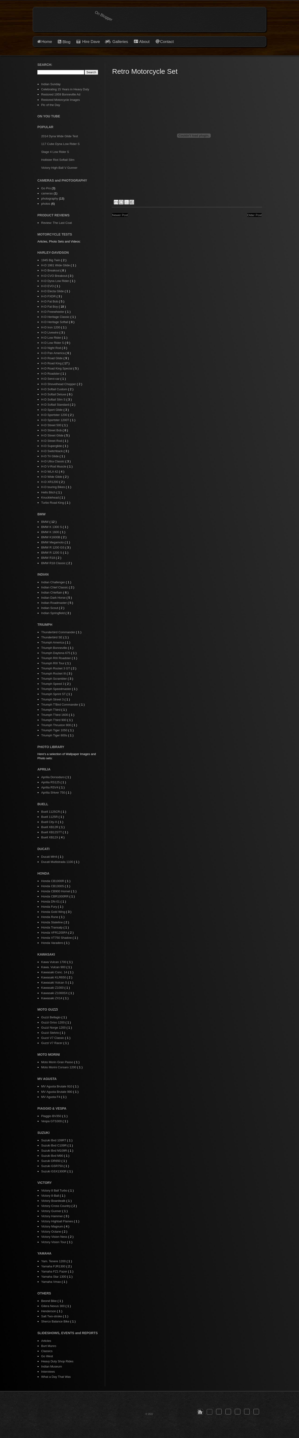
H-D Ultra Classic (53, 461)
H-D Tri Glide (50, 456)
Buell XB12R (50, 827)
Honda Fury (49, 906)
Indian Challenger (53, 582)
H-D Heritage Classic (55, 317)
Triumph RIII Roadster (56, 658)
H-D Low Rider (51, 337)
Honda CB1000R (53, 881)
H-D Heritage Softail (55, 322)
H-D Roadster (51, 373)
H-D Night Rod (51, 348)
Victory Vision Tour (54, 1242)
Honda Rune (50, 917)
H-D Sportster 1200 (54, 415)
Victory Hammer (52, 1216)
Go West (47, 1356)
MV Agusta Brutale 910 (57, 1086)
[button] (200, 1412)
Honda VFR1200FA (54, 932)
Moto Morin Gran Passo (57, 1062)
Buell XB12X (50, 837)
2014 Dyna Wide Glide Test (59, 136)
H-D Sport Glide (52, 409)
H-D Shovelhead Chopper (59, 384)
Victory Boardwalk (53, 1200)
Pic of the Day (50, 105)
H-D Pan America (53, 353)
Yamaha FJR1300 (53, 1266)
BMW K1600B (51, 537)
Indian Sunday (51, 84)
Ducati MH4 (49, 856)
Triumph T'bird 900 (54, 720)
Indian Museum (51, 1366)
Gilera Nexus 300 (53, 1306)
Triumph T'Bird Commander (60, 704)
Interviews (48, 1371)
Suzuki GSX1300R (54, 1171)
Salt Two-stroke (52, 1316)
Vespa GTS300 (52, 1121)
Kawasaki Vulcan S (54, 982)
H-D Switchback (52, 451)
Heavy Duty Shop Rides (57, 1361)
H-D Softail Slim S (53, 399)
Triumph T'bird (51, 709)
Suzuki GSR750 (52, 1166)
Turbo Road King (53, 502)
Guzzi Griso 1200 (53, 1022)
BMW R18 (48, 557)
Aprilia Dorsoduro (53, 777)
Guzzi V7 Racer (52, 1043)
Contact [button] (167, 41)
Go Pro (46, 188)
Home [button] (46, 41)
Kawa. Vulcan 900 (53, 967)
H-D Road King (51, 363)
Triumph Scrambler (54, 678)
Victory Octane (51, 1231)
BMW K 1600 (50, 532)
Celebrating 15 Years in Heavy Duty (65, 89)
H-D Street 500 (51, 425)
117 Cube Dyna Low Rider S (60, 144)
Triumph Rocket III (54, 673)
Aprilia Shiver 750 (53, 792)
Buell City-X (49, 822)
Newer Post (120, 215)
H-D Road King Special (57, 368)
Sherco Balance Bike (55, 1321)
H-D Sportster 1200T (55, 420)
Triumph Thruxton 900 (56, 725)
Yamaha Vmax (51, 1281)
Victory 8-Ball (50, 1195)
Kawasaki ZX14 (52, 998)
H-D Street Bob (52, 430)
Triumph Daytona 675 (56, 653)
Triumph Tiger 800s (54, 735)
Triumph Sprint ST (53, 694)
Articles (46, 1341)
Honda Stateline (52, 922)
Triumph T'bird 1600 (55, 715)
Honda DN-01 (51, 901)
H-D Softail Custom (54, 389)
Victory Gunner (51, 1211)
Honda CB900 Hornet (56, 891)
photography (49, 198)
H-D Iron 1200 (51, 327)
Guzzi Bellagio (51, 1017)
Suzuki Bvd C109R (54, 1145)
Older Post (254, 215)
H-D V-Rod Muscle (54, 466)
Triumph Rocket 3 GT (56, 668)
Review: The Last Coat (56, 223)
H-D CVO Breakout (54, 276)
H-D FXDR (49, 296)
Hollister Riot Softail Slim (57, 160)
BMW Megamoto (52, 542)
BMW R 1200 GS (53, 547)
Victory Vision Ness (54, 1236)
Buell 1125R (49, 817)
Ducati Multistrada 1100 (57, 862)
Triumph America (53, 642)
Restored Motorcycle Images (60, 100)
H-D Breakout (50, 270)
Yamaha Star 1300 (54, 1276)
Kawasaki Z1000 (52, 987)
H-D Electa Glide (52, 291)
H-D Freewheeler (53, 311)
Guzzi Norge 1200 (53, 1027)
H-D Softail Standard (55, 404)
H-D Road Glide (52, 358)
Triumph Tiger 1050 (54, 730)
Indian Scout (50, 608)
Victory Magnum (52, 1226)
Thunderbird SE (52, 637)
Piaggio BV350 (51, 1116)
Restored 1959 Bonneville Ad (60, 94)
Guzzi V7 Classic (53, 1038)
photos (45, 203)
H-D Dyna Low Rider (55, 281)
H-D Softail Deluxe (54, 394)
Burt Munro (48, 1346)
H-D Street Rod (52, 441)
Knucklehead (50, 497)
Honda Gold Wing (53, 912)
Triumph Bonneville (54, 648)
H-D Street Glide (52, 435)
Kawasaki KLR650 (54, 977)
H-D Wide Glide (52, 476)
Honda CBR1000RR (55, 896)
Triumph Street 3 (52, 699)
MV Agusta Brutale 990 (57, 1091)
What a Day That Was (56, 1376)
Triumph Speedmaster (56, 689)
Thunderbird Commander (58, 632)
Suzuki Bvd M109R (54, 1150)
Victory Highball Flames (57, 1221)
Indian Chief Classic (55, 587)
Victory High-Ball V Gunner (59, 167)
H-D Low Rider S (53, 343)
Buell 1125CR (51, 811)
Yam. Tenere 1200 (54, 1261)
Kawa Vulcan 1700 (54, 962)
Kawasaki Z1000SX (54, 993)
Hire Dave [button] (88, 41)
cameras (47, 193)
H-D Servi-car (50, 378)
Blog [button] (66, 42)
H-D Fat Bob (50, 301)
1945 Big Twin (51, 260)
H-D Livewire (50, 332)
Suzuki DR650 (51, 1161)
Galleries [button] (120, 41)
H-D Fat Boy (50, 306)
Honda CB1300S (53, 886)
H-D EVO (48, 286)
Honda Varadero (52, 943)
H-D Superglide (52, 446)
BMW (45, 522)
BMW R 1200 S (52, 552)
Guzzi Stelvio (50, 1032)
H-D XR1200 (50, 482)
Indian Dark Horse (53, 597)
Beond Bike (49, 1301)
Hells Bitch (48, 492)
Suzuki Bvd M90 (52, 1155)
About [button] (144, 41)
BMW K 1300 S (52, 527)
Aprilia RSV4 (50, 787)
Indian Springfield (53, 613)
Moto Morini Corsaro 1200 (59, 1067)
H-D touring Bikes (53, 487)
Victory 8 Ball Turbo (54, 1190)
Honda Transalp (52, 927)
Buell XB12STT (52, 832)
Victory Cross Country (56, 1206)
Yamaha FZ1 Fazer (54, 1271)
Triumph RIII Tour (53, 663)
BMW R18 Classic (53, 563)
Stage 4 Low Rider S (55, 152)
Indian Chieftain (52, 592)
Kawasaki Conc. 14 (54, 972)
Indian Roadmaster (54, 603)
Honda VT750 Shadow (56, 937)
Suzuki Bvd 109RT (54, 1140)
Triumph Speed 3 (53, 684)
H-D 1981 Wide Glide (56, 265)
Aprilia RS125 (51, 782)
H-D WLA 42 (50, 471)
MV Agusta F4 (51, 1097)
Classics (46, 1351)
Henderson (49, 1311)
